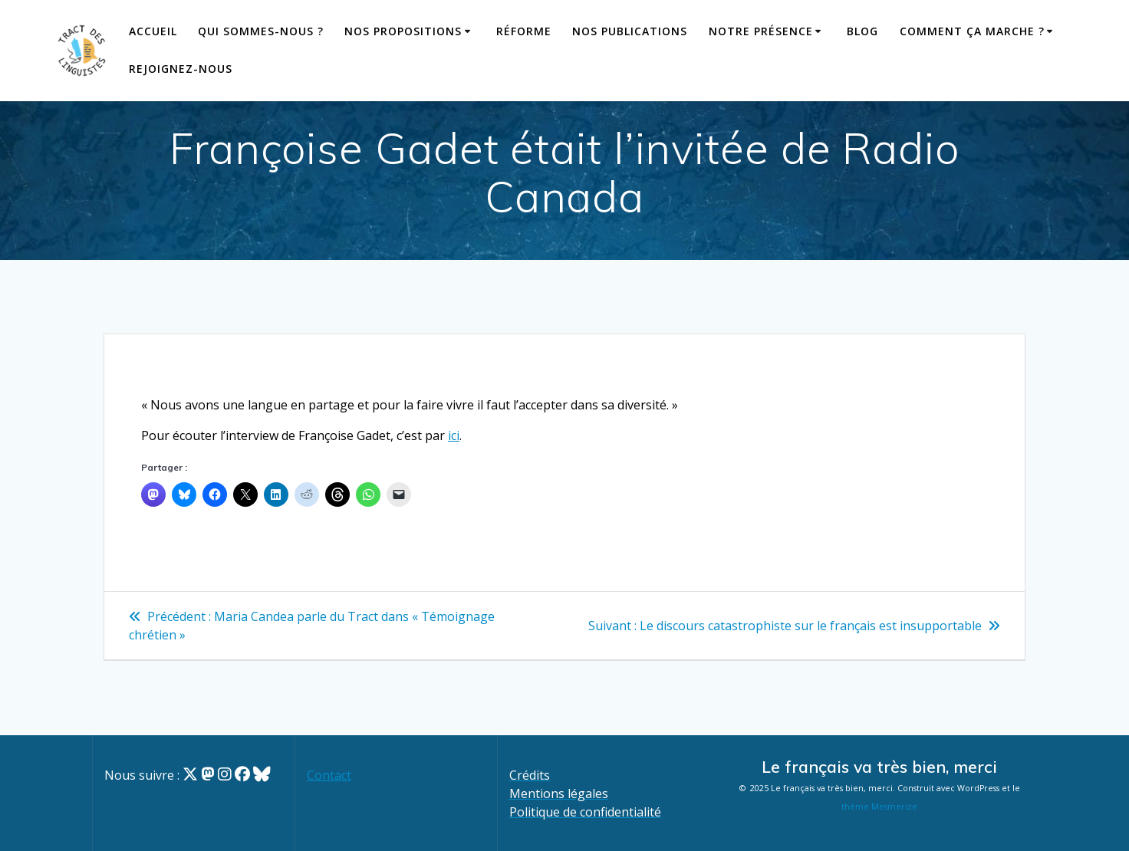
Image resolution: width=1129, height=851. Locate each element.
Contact (329, 775)
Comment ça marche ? (972, 31)
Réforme (523, 31)
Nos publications (629, 31)
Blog (862, 31)
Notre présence (761, 31)
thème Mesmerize (879, 806)
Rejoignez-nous (180, 68)
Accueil (153, 31)
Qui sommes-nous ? (261, 31)
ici (453, 435)
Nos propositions (403, 31)
